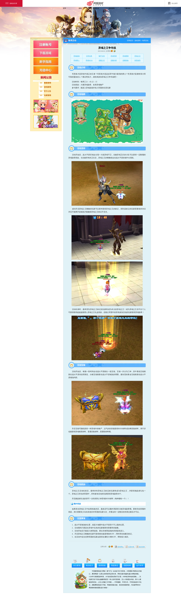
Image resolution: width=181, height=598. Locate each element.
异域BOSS (89, 60)
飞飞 (47, 13)
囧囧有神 (127, 565)
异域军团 (114, 56)
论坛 (143, 8)
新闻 (80, 8)
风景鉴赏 (137, 60)
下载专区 (127, 8)
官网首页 (130, 40)
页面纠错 (131, 547)
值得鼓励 (102, 565)
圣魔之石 (102, 60)
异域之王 (137, 56)
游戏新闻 (47, 87)
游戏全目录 (11, 3)
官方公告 (47, 91)
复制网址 (121, 547)
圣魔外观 (114, 60)
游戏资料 (112, 8)
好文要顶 (76, 565)
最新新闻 (47, 83)
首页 (64, 8)
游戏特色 (96, 8)
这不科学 (139, 565)
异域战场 (77, 56)
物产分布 (102, 56)
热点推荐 (173, 3)
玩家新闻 (47, 95)
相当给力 (89, 565)
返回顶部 (142, 547)
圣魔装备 (126, 60)
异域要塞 (126, 56)
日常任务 (89, 56)
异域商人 (77, 60)
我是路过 (114, 565)
